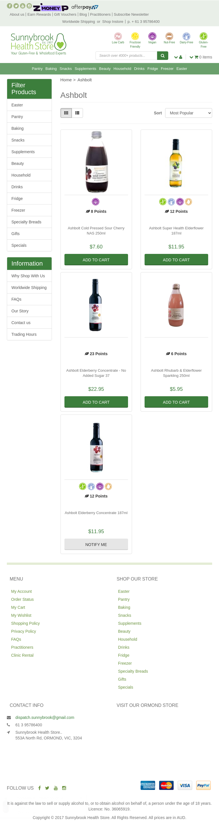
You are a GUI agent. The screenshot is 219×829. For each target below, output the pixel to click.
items (200, 57)
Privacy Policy (23, 631)
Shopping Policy (25, 623)
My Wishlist (21, 615)
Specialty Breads (26, 222)
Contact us (21, 322)
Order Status (22, 599)
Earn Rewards (39, 14)
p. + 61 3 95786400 (143, 21)
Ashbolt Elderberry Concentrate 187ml (96, 513)
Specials (19, 245)
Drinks (139, 68)
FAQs (16, 299)
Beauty (105, 68)
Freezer (167, 68)
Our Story (20, 311)
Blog (83, 14)
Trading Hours (23, 334)
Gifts (15, 233)
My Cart (18, 607)
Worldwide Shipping (78, 21)
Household (122, 68)
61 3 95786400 (28, 725)
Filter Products (23, 89)
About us (17, 14)
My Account (21, 591)
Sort (157, 113)
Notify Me (96, 544)
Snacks (66, 68)
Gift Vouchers (65, 14)
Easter (182, 68)
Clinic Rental (22, 655)
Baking (51, 68)
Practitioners (100, 14)
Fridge (152, 68)
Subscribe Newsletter (131, 14)
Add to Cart (96, 260)
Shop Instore (112, 21)
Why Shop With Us (28, 276)
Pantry (37, 68)
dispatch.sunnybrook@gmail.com (44, 717)
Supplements (85, 68)
